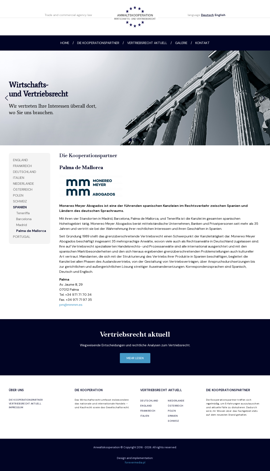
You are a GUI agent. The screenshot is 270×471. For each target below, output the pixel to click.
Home (64, 43)
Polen (18, 195)
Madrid (21, 225)
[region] (135, 98)
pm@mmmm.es (70, 304)
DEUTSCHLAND (149, 400)
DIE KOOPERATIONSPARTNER (26, 399)
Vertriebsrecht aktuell (147, 43)
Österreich (22, 189)
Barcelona (24, 219)
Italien (18, 177)
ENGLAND (146, 405)
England (20, 160)
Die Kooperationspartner (98, 43)
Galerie (181, 43)
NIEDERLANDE (176, 400)
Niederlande (23, 183)
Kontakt (202, 43)
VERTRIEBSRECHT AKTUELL (25, 403)
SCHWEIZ (173, 420)
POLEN (172, 410)
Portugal (21, 236)
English (220, 15)
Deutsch (207, 15)
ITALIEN (144, 415)
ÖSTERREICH (175, 405)
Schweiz (20, 201)
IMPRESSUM (16, 407)
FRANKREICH (147, 410)
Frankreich (22, 166)
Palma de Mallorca (31, 231)
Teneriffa (23, 213)
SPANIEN (173, 415)
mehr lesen (135, 358)
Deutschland (24, 172)
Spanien (20, 207)
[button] (6, 98)
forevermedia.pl (135, 462)
